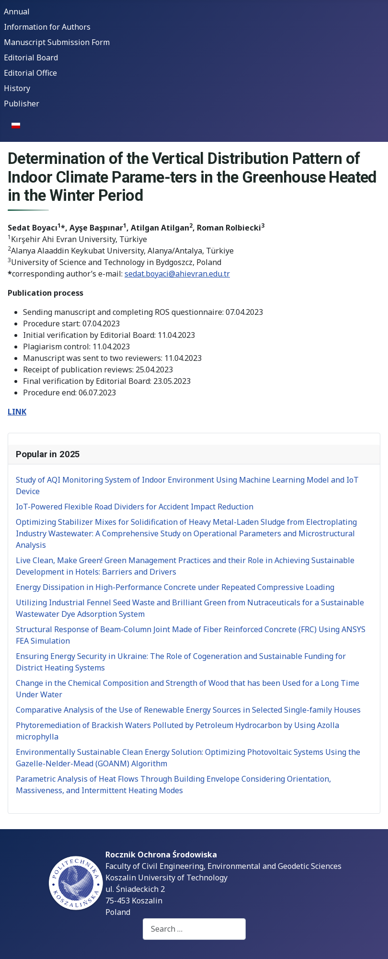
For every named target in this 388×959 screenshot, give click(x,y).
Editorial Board (31, 57)
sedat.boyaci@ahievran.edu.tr (177, 273)
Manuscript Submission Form (57, 42)
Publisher (21, 103)
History (17, 88)
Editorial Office (30, 73)
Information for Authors (47, 27)
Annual (17, 11)
